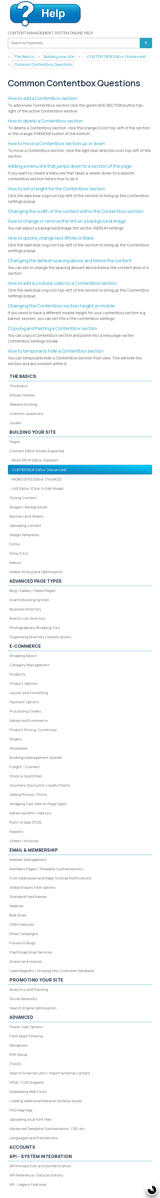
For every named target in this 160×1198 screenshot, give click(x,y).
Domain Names (22, 395)
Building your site (59, 56)
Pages (15, 441)
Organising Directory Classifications (40, 636)
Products (17, 674)
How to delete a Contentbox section (45, 121)
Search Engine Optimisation (33, 1008)
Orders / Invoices (24, 840)
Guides (15, 422)
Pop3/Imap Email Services (31, 952)
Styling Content (23, 497)
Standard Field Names (28, 896)
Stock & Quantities (26, 776)
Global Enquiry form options (32, 887)
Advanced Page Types (36, 581)
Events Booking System (29, 599)
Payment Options (24, 701)
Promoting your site (36, 980)
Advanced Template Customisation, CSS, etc (47, 1128)
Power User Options (26, 1026)
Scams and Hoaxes (26, 961)
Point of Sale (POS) (26, 822)
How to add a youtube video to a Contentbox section (62, 283)
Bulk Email (18, 915)
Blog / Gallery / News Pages (32, 590)
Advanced (21, 1017)
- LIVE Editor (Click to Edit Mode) (37, 488)
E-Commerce (25, 646)
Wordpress (18, 1045)
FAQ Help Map (21, 1110)
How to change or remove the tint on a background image (67, 221)
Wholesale (18, 748)
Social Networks (23, 998)
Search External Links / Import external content (50, 1073)
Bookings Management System (36, 757)
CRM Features (22, 924)
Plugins (16, 738)
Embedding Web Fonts (28, 1091)
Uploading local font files (30, 1119)
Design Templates (24, 534)
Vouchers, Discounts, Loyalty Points (40, 785)
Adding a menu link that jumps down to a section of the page (70, 166)
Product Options (23, 683)
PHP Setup (18, 1054)
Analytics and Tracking (29, 989)
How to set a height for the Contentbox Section (56, 188)
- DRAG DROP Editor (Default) (34, 460)
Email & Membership (34, 850)
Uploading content (25, 525)
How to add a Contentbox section (42, 98)
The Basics (24, 56)
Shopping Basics (23, 655)
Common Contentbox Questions (43, 64)
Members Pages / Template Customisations (46, 868)
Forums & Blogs (22, 942)
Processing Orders (25, 711)
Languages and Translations (34, 1137)
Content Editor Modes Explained (37, 450)
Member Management (28, 859)
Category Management (29, 664)
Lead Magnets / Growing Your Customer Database (52, 970)
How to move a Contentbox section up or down (56, 143)
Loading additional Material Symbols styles (46, 1100)
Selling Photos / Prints (28, 794)
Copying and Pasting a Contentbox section (52, 328)
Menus (15, 562)
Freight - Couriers (24, 766)
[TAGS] (15, 1063)
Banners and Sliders (26, 516)
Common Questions (26, 413)
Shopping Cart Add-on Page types (38, 803)
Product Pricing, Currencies (33, 729)
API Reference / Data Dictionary (36, 1175)
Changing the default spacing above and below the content (69, 260)
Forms (15, 544)
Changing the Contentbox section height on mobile (61, 305)
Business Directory (25, 609)
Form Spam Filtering (26, 1036)
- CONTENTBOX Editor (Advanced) (115, 56)
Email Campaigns (24, 933)
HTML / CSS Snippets (27, 1082)
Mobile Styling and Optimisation (36, 571)
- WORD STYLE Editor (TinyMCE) (36, 479)
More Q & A (19, 553)
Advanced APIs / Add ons (30, 813)
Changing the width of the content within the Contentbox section (75, 211)
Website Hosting (23, 404)
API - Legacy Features (28, 1184)
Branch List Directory (27, 618)
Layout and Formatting (29, 692)
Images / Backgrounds (28, 507)
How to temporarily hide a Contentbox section (55, 351)
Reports (16, 831)
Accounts (22, 1147)
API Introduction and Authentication (40, 1165)
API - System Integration (41, 1156)
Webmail (16, 905)
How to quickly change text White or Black (51, 238)
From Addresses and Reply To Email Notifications (50, 878)
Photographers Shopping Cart (35, 627)
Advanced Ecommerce (29, 720)
